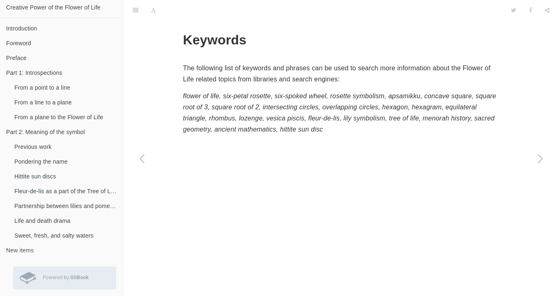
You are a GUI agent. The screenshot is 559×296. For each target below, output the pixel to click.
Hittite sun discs (35, 176)
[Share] (547, 10)
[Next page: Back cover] (540, 158)
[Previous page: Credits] (141, 158)
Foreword (18, 43)
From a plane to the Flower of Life (58, 117)
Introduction (21, 28)
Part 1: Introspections (34, 72)
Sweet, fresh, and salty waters (54, 235)
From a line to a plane (43, 102)
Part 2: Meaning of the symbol (45, 132)
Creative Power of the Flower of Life (53, 7)
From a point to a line (42, 87)
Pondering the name (41, 161)
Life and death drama (42, 220)
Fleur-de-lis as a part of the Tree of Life (65, 191)
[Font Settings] (153, 10)
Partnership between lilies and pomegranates (68, 206)
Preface (16, 58)
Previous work (33, 146)
